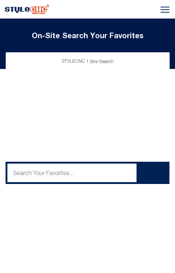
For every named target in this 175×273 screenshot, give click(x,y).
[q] (72, 173)
